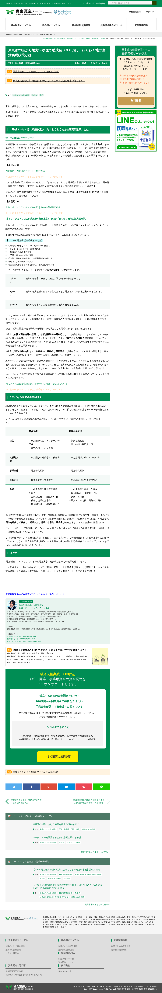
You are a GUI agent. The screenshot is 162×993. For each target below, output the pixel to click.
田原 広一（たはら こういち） (34, 608)
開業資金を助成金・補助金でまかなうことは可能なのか (26, 801)
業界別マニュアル (51, 25)
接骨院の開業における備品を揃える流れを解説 (56, 824)
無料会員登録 (135, 12)
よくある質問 (152, 986)
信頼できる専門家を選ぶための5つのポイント (25, 975)
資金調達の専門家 (17, 965)
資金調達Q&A (68, 953)
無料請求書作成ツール (111, 25)
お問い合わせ (138, 986)
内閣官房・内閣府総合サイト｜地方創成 (25, 171)
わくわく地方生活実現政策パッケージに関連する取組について (36, 384)
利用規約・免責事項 (112, 986)
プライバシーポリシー (94, 986)
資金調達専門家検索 (14, 971)
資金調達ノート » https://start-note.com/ (21, 636)
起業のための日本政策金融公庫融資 (88, 875)
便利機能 (65, 965)
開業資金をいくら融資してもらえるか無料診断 (36, 71)
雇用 (41, 95)
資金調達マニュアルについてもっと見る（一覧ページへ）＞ (35, 594)
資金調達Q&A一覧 (66, 959)
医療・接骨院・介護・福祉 (69, 829)
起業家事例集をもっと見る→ (97, 904)
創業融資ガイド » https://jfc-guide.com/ (21, 639)
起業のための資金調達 (21, 95)
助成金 (34, 95)
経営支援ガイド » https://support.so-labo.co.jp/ (24, 641)
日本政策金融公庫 (65, 875)
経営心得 (67, 878)
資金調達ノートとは (67, 962)
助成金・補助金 (12, 953)
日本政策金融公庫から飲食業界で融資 (54, 897)
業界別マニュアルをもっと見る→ (95, 852)
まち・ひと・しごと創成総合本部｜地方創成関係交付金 (32, 207)
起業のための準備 (88, 829)
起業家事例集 (141, 25)
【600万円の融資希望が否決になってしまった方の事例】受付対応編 (66, 869)
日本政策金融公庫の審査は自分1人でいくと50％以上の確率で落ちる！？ (49, 80)
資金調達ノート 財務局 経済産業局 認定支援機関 (38, 12)
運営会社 (126, 986)
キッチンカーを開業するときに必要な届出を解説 (57, 837)
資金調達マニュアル (21, 25)
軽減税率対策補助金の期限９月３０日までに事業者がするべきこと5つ (88, 801)
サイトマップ (77, 986)
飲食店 (61, 842)
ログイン (150, 12)
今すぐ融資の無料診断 (58, 756)
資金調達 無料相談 (81, 25)
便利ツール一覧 (65, 971)
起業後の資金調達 (13, 950)
